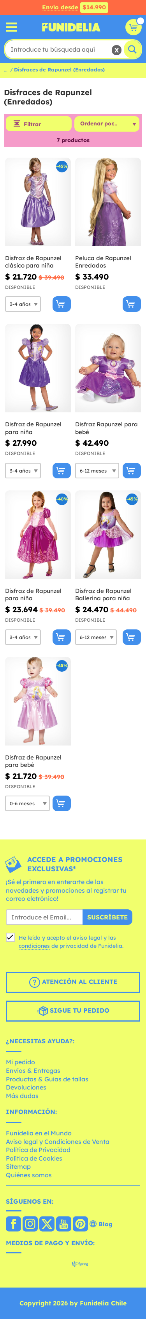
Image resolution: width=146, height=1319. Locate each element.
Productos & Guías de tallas (47, 1079)
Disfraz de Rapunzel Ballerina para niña (103, 594)
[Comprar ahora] (62, 304)
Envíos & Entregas (33, 1070)
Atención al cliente (73, 982)
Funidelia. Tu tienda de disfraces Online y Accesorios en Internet (71, 27)
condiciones (34, 945)
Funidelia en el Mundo (39, 1133)
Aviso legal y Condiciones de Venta (57, 1141)
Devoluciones (26, 1087)
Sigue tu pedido (73, 1011)
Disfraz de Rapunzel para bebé (33, 761)
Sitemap (18, 1166)
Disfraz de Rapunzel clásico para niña (33, 261)
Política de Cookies (34, 1158)
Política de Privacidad (38, 1150)
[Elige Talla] (23, 304)
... (5, 69)
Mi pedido (20, 1062)
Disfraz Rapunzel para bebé (106, 428)
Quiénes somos (29, 1175)
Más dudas (22, 1096)
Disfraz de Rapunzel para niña (33, 428)
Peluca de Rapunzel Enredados (103, 261)
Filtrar (32, 124)
